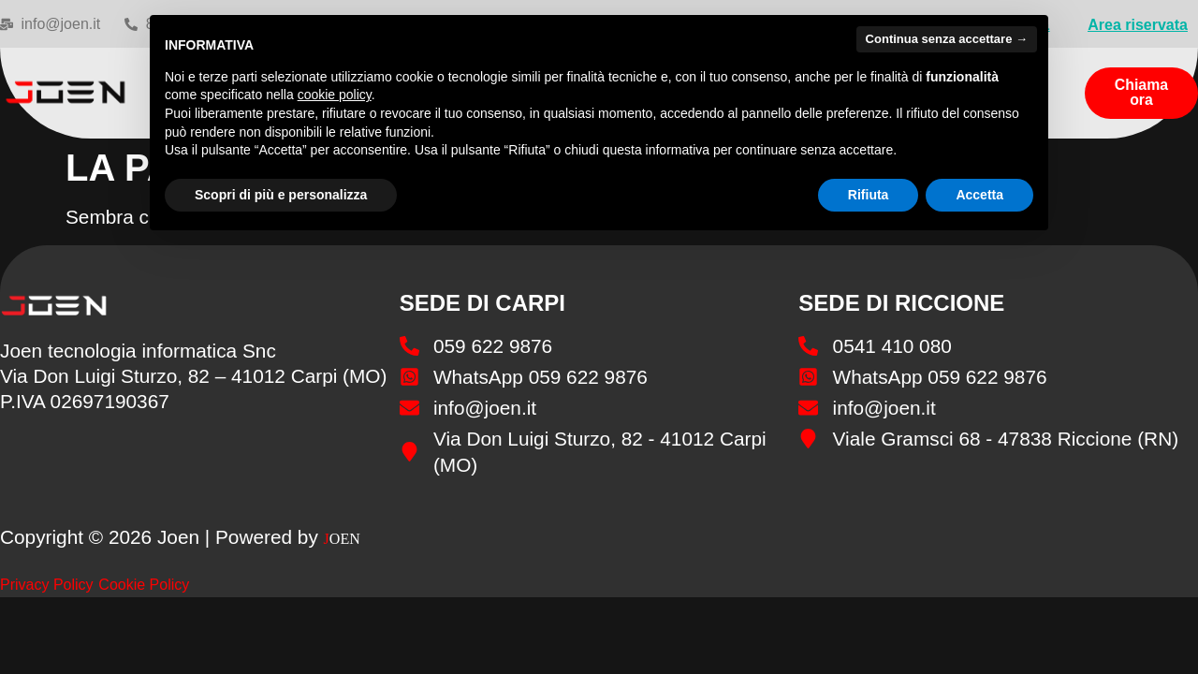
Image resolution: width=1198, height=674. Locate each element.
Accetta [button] (979, 194)
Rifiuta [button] (868, 194)
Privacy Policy (47, 585)
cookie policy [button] (335, 94)
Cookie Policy (143, 585)
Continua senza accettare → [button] (947, 39)
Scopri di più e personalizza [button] (281, 194)
